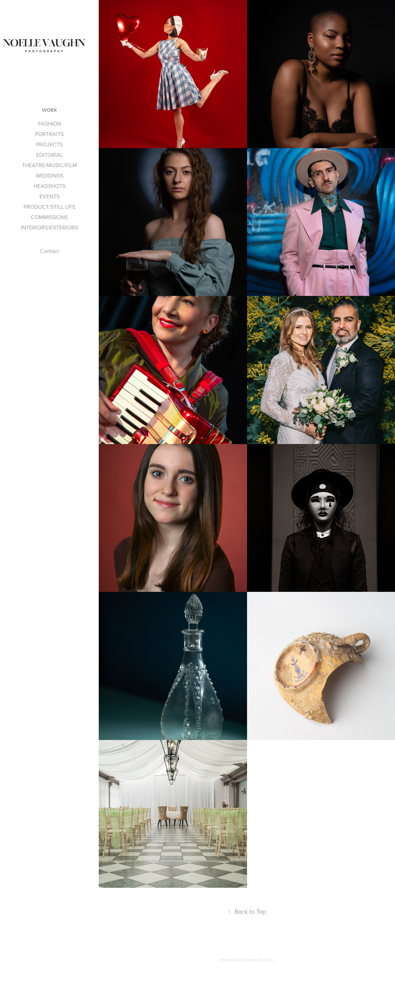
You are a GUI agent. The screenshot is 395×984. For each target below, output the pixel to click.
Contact (49, 251)
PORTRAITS (49, 134)
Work (49, 110)
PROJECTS (49, 144)
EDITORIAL (49, 155)
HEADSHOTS (49, 186)
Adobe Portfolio (259, 960)
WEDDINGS (49, 175)
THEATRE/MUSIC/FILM (49, 165)
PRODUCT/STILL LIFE (50, 206)
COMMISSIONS (49, 217)
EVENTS (50, 196)
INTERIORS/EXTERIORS (49, 227)
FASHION (49, 123)
